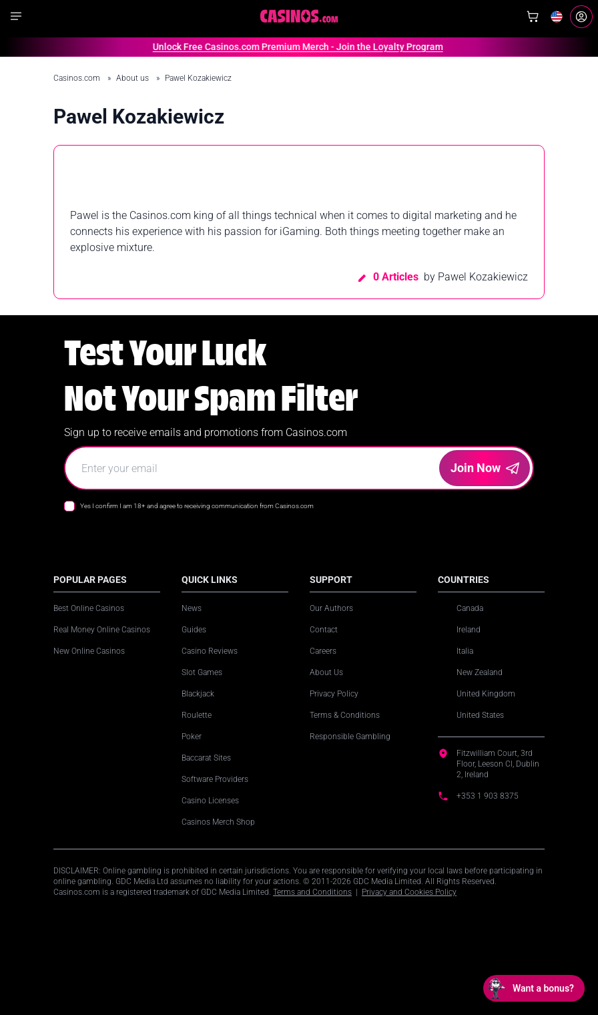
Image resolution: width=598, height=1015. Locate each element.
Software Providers (215, 779)
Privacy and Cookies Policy (409, 892)
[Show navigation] (16, 16)
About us (133, 78)
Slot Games (202, 672)
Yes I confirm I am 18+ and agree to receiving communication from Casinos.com (197, 506)
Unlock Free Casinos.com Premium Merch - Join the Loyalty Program (290, 46)
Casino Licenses (210, 800)
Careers (323, 651)
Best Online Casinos (88, 608)
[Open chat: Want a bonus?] (534, 988)
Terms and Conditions (312, 892)
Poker (192, 736)
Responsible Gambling (350, 736)
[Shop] (532, 16)
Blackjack (198, 693)
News (192, 608)
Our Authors (331, 608)
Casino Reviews (210, 651)
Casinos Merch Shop (218, 822)
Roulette (197, 715)
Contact (324, 629)
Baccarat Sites (206, 758)
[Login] (581, 16)
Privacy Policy (334, 693)
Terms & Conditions (345, 715)
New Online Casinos (89, 651)
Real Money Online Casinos (101, 629)
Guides (194, 629)
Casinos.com (77, 78)
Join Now (485, 468)
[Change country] (556, 16)
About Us (326, 672)
